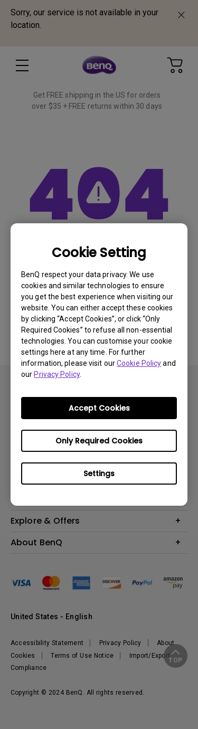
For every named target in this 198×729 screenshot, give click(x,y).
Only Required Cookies (99, 440)
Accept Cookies (99, 408)
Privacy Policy (56, 374)
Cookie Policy (139, 363)
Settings (99, 473)
